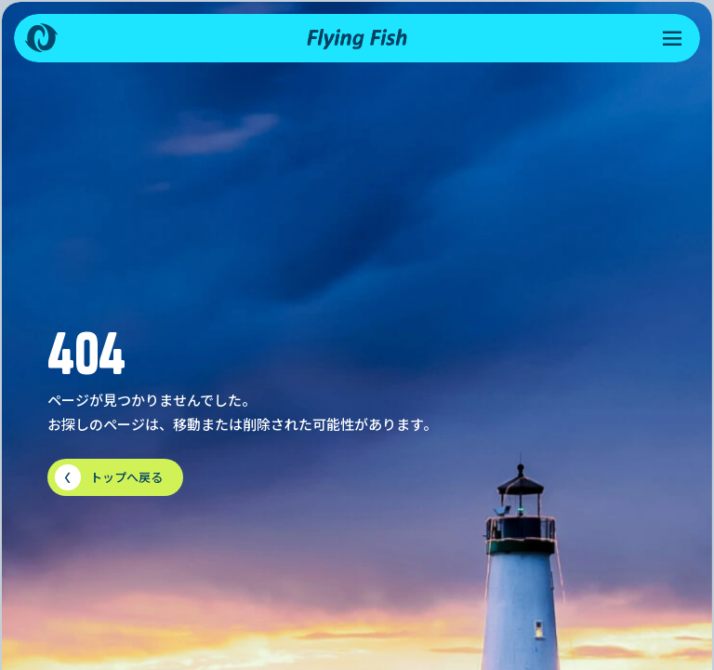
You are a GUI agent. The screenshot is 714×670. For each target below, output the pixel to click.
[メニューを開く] (672, 38)
